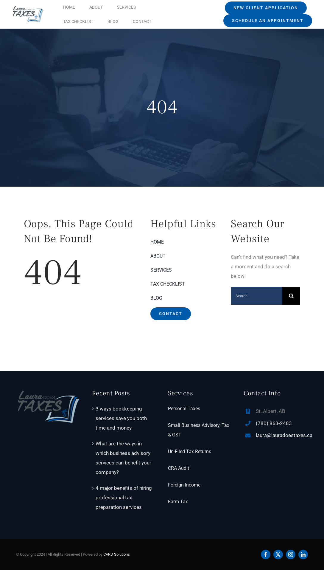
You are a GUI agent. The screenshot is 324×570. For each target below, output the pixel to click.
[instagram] (290, 554)
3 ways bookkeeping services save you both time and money (121, 418)
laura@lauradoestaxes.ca (284, 435)
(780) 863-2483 (274, 423)
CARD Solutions (116, 554)
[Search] (291, 296)
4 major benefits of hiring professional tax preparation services (124, 497)
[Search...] (256, 296)
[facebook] (265, 554)
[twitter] (278, 554)
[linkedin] (303, 554)
